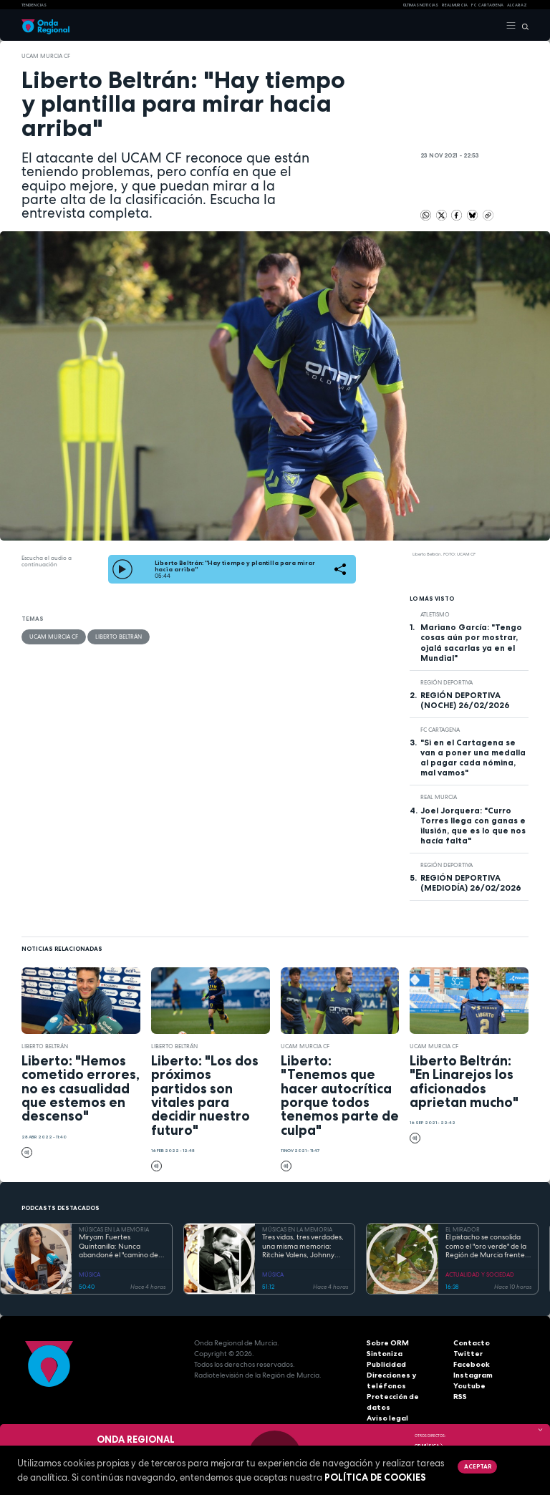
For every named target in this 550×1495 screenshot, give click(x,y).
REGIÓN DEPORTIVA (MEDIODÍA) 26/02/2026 (470, 883)
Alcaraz (517, 5)
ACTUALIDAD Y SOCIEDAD (479, 1274)
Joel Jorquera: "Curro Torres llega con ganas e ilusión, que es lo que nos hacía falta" (473, 825)
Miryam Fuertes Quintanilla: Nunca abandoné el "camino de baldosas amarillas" (118, 1246)
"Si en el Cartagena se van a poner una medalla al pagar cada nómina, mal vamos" (473, 757)
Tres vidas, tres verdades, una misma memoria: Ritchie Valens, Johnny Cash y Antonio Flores (303, 1246)
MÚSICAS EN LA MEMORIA (114, 1229)
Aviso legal (387, 1407)
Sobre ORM (387, 1343)
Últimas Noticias (420, 5)
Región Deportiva (446, 682)
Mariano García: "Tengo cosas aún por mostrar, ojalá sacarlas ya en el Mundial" (471, 642)
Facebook (471, 1364)
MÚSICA (89, 1274)
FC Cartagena (440, 729)
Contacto (470, 1343)
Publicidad (386, 1364)
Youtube (469, 1385)
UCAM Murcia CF (45, 55)
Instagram (472, 1375)
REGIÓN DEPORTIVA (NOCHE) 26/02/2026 (465, 700)
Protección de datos (404, 1396)
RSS (459, 1396)
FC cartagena (487, 5)
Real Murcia (455, 5)
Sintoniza (384, 1353)
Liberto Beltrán (118, 636)
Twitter (467, 1353)
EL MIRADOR (462, 1229)
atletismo (435, 614)
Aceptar (477, 1466)
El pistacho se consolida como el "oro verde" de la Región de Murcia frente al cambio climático (485, 1246)
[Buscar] (522, 25)
